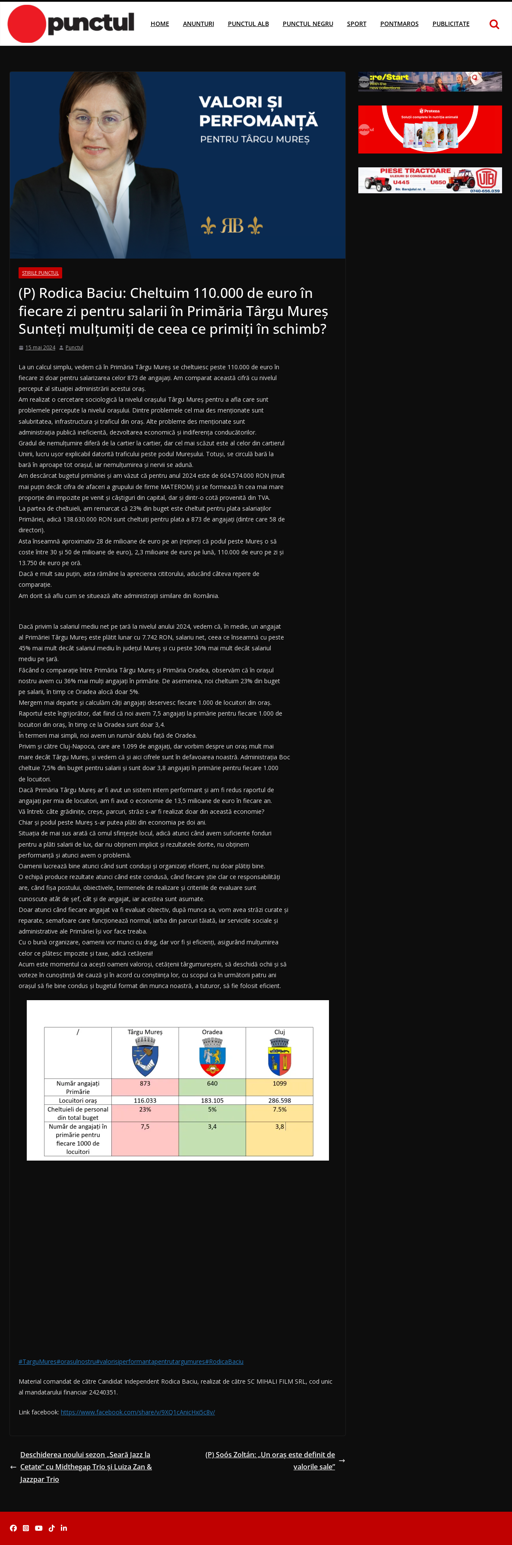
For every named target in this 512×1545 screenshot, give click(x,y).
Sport (357, 23)
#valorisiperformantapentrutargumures (150, 1361)
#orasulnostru (76, 1361)
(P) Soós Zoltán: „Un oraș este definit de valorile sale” (275, 1461)
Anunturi (198, 23)
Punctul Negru (308, 23)
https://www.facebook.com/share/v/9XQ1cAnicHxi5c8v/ (138, 1412)
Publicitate (451, 23)
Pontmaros (399, 23)
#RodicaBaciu (224, 1361)
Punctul (74, 347)
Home (160, 23)
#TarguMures (38, 1361)
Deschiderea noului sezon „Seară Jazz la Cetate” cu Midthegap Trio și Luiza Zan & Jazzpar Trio (81, 1467)
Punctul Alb (248, 23)
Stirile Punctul (40, 273)
